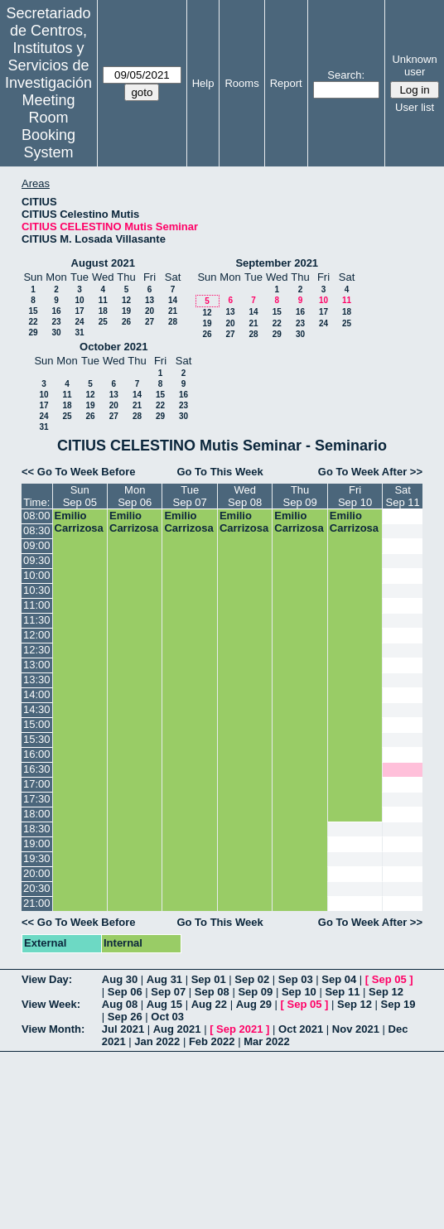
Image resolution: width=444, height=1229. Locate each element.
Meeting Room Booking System (48, 126)
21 (172, 311)
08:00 (37, 515)
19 (126, 311)
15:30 (37, 739)
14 (172, 300)
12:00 (37, 635)
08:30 (37, 530)
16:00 (37, 754)
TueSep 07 (190, 496)
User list (414, 107)
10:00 (37, 575)
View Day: (47, 979)
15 (32, 311)
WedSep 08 (245, 496)
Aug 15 (164, 1004)
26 (126, 321)
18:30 (37, 828)
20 (149, 311)
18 (103, 311)
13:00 (37, 664)
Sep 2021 (239, 1029)
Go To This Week (219, 471)
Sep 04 (338, 979)
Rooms (241, 83)
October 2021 (113, 346)
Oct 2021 (300, 1029)
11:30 (37, 620)
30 (55, 332)
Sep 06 (125, 992)
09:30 (37, 560)
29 (32, 332)
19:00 (37, 843)
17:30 (37, 799)
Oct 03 (167, 1016)
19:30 (37, 858)
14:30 (37, 709)
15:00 (37, 724)
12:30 (37, 649)
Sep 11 (342, 992)
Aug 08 (120, 1004)
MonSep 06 (135, 496)
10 (79, 300)
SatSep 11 (403, 496)
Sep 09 (255, 992)
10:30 (37, 590)
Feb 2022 (212, 1041)
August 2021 (103, 263)
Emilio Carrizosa (79, 521)
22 (32, 321)
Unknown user (414, 65)
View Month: (53, 1029)
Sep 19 (398, 1004)
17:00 (37, 784)
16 (55, 311)
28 (172, 321)
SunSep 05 (80, 496)
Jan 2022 (157, 1041)
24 (79, 321)
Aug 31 (164, 979)
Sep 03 (295, 979)
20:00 (37, 873)
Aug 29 (254, 1004)
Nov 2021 (355, 1029)
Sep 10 (299, 992)
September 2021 (276, 263)
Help (203, 83)
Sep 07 (168, 992)
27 (149, 321)
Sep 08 (212, 992)
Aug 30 (120, 979)
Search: (345, 75)
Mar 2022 (267, 1041)
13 (149, 300)
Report (286, 83)
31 (79, 332)
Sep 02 (251, 979)
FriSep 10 (355, 496)
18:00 (37, 813)
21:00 (37, 903)
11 (103, 300)
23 (55, 321)
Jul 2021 (123, 1029)
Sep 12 (386, 992)
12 (126, 300)
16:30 (37, 769)
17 (79, 311)
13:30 (37, 679)
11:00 (37, 605)
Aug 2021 (177, 1029)
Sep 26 (125, 1016)
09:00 (37, 545)
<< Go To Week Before (79, 471)
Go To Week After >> (370, 471)
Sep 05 (389, 979)
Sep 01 (208, 979)
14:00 (37, 694)
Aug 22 (209, 1004)
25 (103, 321)
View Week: (51, 1004)
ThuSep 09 (299, 496)
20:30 (37, 888)
